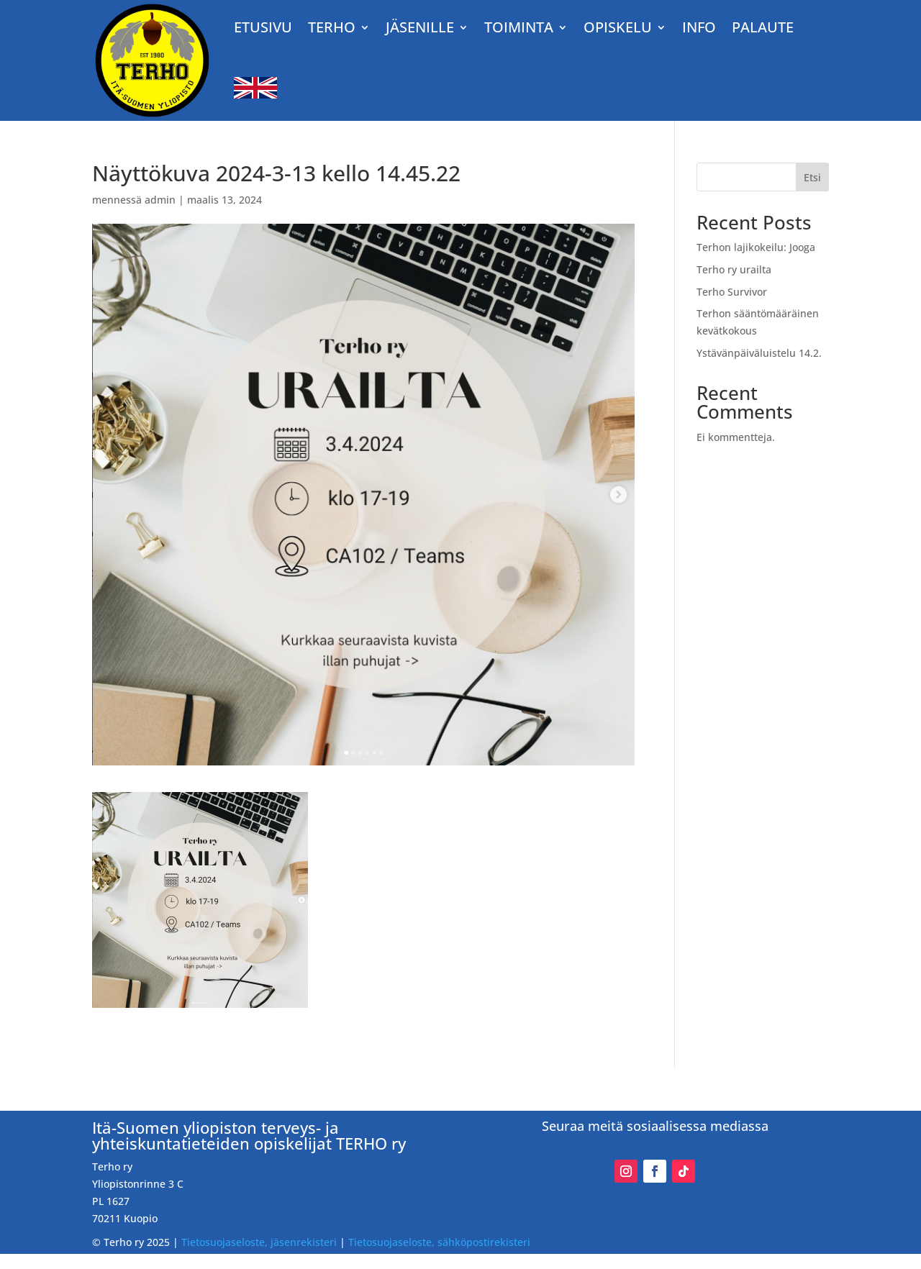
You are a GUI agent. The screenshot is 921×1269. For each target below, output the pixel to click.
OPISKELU (618, 27)
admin (160, 199)
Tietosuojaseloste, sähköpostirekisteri (439, 1242)
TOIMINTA (518, 27)
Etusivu (263, 27)
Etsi (812, 177)
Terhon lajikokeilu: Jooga (756, 247)
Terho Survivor (732, 292)
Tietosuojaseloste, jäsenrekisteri (259, 1242)
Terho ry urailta (734, 269)
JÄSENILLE (420, 27)
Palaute (763, 27)
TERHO (331, 27)
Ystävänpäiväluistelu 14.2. (759, 353)
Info (699, 27)
